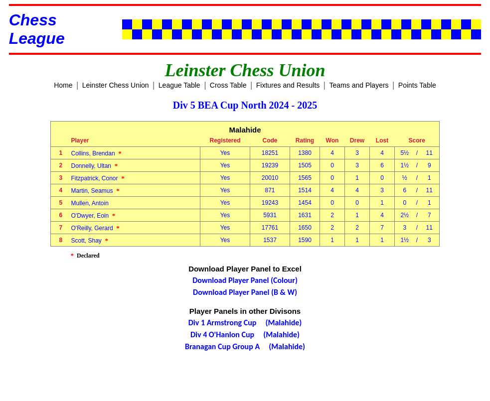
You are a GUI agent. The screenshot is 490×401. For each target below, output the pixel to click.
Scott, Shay (90, 240)
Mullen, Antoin (91, 203)
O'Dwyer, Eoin (93, 215)
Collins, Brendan (96, 153)
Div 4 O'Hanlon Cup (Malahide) (245, 334)
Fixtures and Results (288, 85)
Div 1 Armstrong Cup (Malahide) (245, 322)
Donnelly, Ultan (94, 165)
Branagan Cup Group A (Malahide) (245, 346)
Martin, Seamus (95, 190)
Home (63, 85)
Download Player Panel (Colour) (245, 280)
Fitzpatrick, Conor (98, 178)
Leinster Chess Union (115, 85)
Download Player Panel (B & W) (245, 292)
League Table (179, 85)
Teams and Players (359, 85)
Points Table (417, 85)
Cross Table (228, 85)
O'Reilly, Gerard (95, 228)
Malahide (245, 130)
